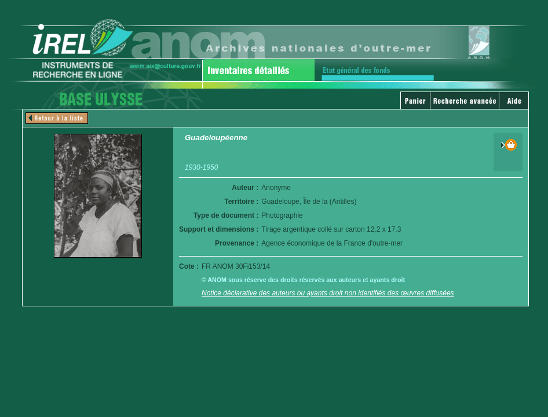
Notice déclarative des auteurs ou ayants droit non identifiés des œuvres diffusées (328, 293)
